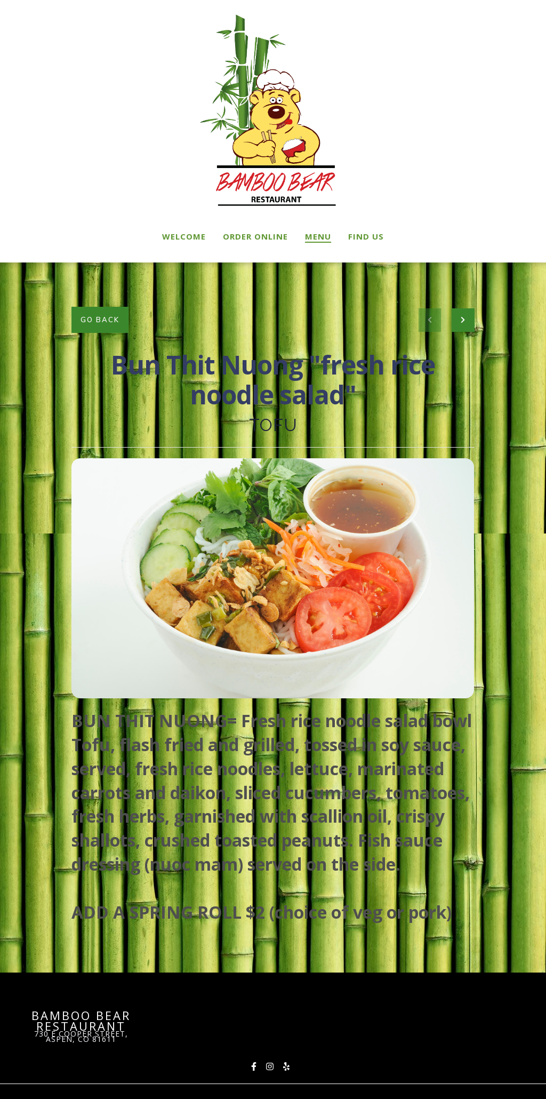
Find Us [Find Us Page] (366, 236)
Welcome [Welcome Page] (184, 236)
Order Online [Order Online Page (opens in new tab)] (255, 236)
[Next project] (463, 320)
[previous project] (430, 320)
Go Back (100, 319)
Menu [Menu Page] (318, 236)
